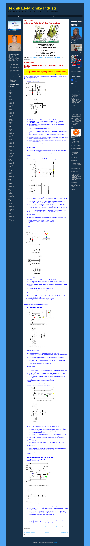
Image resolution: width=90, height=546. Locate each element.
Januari (9, 92)
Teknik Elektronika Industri (32, 8)
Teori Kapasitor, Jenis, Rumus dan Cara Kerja (76, 112)
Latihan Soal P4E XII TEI (14, 67)
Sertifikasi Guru (75, 181)
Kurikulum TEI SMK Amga (49, 16)
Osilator (73, 105)
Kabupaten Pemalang (76, 163)
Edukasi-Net (74, 157)
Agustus (10, 93)
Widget (73, 189)
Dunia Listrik (74, 156)
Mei (9, 96)
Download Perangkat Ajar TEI (15, 76)
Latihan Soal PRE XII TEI (14, 68)
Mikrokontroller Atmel (76, 168)
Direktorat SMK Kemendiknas (75, 153)
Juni (9, 107)
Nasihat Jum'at (75, 171)
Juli (9, 95)
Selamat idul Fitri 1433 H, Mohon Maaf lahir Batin (42, 23)
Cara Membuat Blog (76, 142)
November (10, 103)
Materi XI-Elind (40, 16)
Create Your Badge (74, 81)
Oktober (9, 115)
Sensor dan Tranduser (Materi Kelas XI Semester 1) (76, 95)
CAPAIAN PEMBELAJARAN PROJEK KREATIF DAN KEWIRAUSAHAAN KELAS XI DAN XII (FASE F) (76, 101)
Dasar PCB (74, 144)
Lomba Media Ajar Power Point (75, 167)
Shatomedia (74, 182)
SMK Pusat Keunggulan (76, 71)
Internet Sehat (75, 161)
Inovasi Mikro (74, 160)
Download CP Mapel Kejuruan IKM (13, 81)
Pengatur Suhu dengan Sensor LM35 (76, 108)
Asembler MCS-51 (75, 141)
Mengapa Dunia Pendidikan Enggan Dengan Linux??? (76, 91)
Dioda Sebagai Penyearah (75, 124)
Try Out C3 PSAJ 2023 (14, 64)
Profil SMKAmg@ (16, 16)
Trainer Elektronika (72, 16)
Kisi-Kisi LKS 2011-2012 (76, 164)
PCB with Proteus (75, 174)
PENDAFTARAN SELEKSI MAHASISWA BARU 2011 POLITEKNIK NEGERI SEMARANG (76, 177)
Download (65, 16)
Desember (10, 102)
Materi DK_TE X (33, 16)
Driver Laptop (74, 154)
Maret (9, 90)
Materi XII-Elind (58, 16)
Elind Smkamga (73, 78)
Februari (10, 99)
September (10, 156)
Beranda (10, 16)
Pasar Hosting (75, 172)
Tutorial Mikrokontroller (76, 187)
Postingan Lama (64, 532)
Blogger (55, 542)
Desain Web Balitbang (76, 148)
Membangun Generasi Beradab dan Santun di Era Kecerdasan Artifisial (76, 115)
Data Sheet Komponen (76, 145)
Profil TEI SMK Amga (25, 16)
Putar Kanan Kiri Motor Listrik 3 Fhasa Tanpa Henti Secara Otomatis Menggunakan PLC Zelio (76, 120)
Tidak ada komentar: (57, 57)
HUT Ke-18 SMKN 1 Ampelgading (76, 74)
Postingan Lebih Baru (29, 532)
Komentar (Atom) (32, 534)
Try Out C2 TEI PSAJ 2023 (15, 66)
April (9, 97)
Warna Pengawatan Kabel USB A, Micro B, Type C (76, 86)
